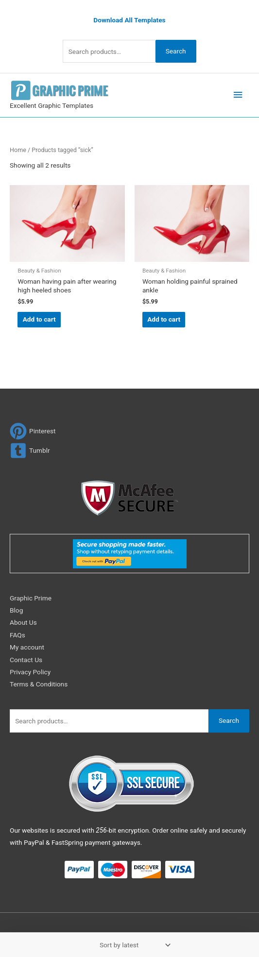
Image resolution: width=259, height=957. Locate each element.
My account (27, 647)
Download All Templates (129, 20)
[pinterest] (33, 431)
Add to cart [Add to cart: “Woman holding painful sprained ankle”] (163, 319)
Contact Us (26, 660)
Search (176, 51)
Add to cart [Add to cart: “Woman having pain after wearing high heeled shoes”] (39, 319)
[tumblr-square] (30, 450)
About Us (23, 622)
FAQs (17, 635)
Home (18, 150)
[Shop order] (133, 945)
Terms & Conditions (39, 684)
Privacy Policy (30, 672)
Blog (16, 610)
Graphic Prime (31, 598)
